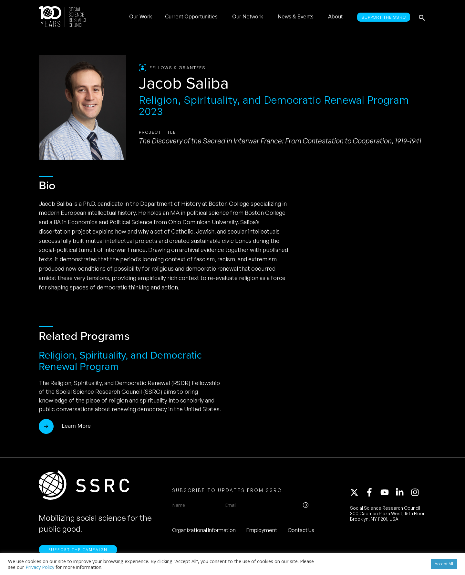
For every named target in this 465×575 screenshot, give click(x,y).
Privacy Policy (40, 567)
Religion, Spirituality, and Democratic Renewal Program (120, 360)
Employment (261, 530)
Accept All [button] (444, 564)
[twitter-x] (357, 492)
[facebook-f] (372, 492)
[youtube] (387, 492)
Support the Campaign (78, 549)
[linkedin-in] (403, 492)
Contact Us (301, 530)
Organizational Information (204, 530)
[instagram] (416, 492)
